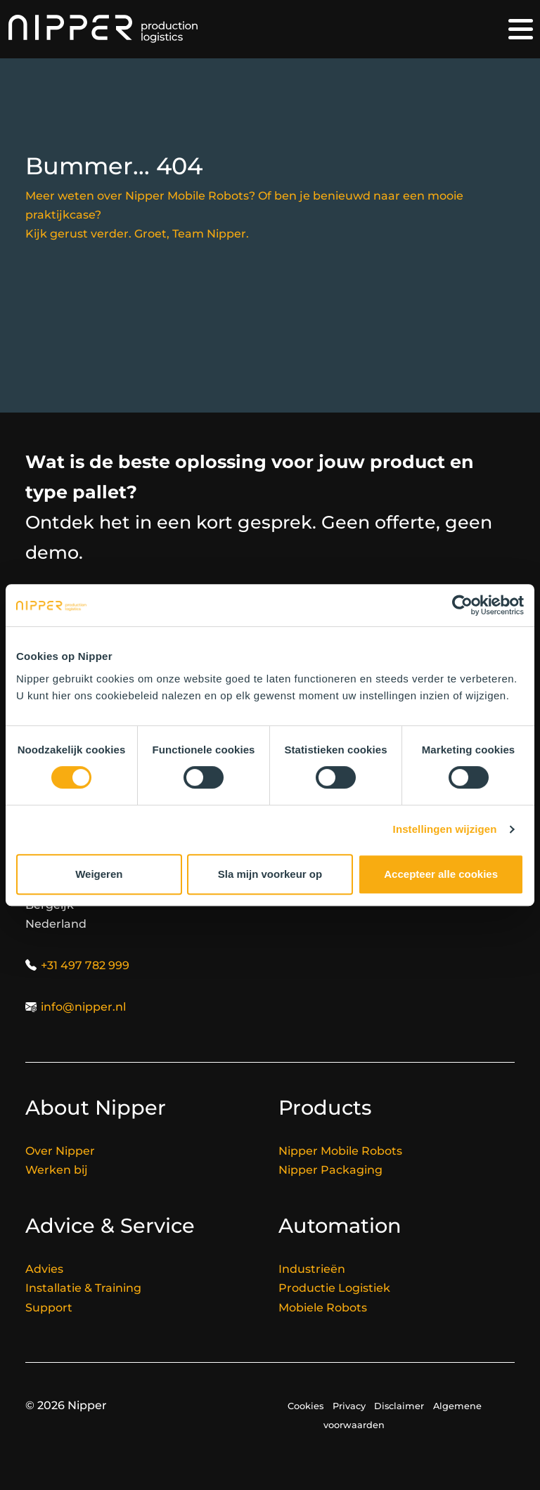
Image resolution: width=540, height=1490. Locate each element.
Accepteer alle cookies (441, 874)
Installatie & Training (83, 1288)
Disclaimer (399, 1406)
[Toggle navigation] (520, 29)
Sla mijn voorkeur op (270, 874)
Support (48, 1307)
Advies (44, 1269)
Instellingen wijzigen (445, 829)
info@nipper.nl (83, 1006)
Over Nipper (60, 1151)
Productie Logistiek (334, 1288)
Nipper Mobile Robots (340, 1151)
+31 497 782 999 (85, 965)
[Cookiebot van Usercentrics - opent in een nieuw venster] (462, 605)
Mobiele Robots (322, 1307)
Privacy (349, 1406)
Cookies (305, 1406)
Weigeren (98, 874)
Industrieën (311, 1269)
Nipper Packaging (330, 1170)
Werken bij (56, 1170)
